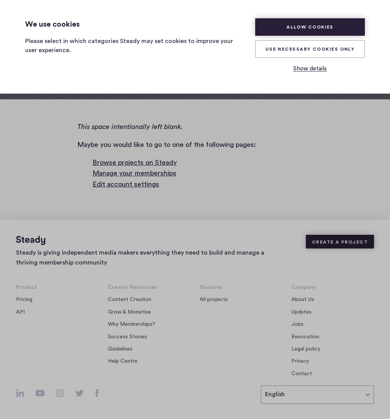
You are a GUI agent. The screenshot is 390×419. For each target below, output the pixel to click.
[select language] (317, 395)
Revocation (305, 336)
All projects (214, 299)
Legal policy (305, 349)
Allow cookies (310, 27)
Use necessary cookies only (310, 49)
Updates (301, 312)
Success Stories (127, 336)
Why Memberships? (131, 324)
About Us (302, 299)
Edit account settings (126, 184)
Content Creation (129, 299)
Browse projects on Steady (135, 162)
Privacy (300, 361)
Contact (301, 373)
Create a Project (340, 242)
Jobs (299, 324)
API (20, 312)
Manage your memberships (134, 173)
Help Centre (122, 361)
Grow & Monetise (129, 312)
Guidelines (120, 349)
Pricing (24, 299)
